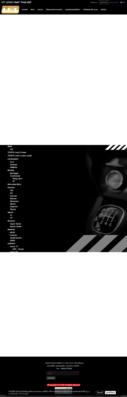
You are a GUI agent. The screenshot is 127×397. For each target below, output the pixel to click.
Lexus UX (11, 131)
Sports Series (15, 226)
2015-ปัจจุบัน (15, 115)
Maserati (11, 229)
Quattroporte (15, 238)
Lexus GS (11, 71)
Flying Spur (17, 178)
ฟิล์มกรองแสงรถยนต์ (15, 35)
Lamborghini (12, 159)
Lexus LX (14, 300)
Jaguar (10, 212)
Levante (13, 235)
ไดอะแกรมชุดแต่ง (14, 32)
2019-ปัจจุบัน (15, 135)
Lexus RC (11, 112)
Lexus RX (11, 117)
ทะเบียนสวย (11, 26)
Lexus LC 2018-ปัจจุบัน (21, 289)
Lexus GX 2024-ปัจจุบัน (22, 343)
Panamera (14, 201)
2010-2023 (14, 143)
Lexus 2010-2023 (19, 345)
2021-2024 (14, 94)
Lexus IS (10, 51)
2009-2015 (14, 123)
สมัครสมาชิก (104, 2)
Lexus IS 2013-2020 (20, 276)
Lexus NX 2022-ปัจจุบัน (22, 313)
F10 (11, 149)
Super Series (15, 224)
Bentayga (14, 173)
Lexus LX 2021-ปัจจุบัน (21, 305)
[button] (111, 9)
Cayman (13, 196)
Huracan (13, 164)
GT (13, 181)
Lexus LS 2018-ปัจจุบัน (21, 297)
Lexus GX (11, 137)
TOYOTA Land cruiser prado (19, 155)
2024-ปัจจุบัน (15, 91)
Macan (12, 204)
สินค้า (32, 9)
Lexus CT (11, 45)
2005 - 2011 (15, 77)
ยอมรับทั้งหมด (110, 392)
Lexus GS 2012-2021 (20, 265)
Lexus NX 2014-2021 (21, 310)
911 (11, 193)
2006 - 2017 (15, 109)
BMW (9, 146)
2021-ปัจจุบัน (15, 54)
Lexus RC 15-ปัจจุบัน (20, 319)
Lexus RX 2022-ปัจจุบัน (22, 332)
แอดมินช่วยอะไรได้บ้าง (72, 9)
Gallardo (13, 167)
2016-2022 (14, 126)
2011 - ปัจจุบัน (15, 48)
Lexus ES (11, 62)
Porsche (10, 187)
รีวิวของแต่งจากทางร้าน (54, 9)
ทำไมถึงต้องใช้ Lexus (90, 9)
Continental (15, 176)
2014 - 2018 (15, 68)
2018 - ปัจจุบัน (16, 65)
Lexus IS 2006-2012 (20, 273)
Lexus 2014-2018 (19, 257)
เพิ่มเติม (103, 9)
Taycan (13, 209)
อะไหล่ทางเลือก (13, 42)
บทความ (40, 9)
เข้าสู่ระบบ (93, 2)
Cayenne (13, 206)
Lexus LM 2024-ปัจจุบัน (22, 284)
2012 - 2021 (15, 74)
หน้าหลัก (24, 9)
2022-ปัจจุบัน (15, 85)
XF (11, 218)
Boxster (13, 198)
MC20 (12, 232)
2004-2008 (15, 121)
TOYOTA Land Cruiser (16, 152)
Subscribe (51, 378)
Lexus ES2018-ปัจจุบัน (21, 254)
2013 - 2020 (15, 57)
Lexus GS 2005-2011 (21, 262)
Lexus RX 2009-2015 (21, 327)
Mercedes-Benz (14, 184)
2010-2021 (14, 354)
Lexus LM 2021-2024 (21, 281)
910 (11, 190)
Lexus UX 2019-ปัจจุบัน (22, 337)
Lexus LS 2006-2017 (21, 294)
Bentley (10, 170)
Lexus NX (11, 80)
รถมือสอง (11, 243)
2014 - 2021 (15, 83)
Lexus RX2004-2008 (21, 324)
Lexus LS (11, 103)
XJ (11, 215)
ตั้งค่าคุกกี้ (100, 392)
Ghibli (12, 240)
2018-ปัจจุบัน (15, 100)
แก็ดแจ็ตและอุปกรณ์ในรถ (17, 39)
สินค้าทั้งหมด (12, 29)
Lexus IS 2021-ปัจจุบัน (21, 270)
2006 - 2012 (15, 60)
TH (122, 2)
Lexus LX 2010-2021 (21, 302)
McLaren (11, 220)
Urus (12, 162)
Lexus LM (11, 88)
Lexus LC (11, 97)
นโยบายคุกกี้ (24, 393)
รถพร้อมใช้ (11, 22)
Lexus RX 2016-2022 (21, 329)
